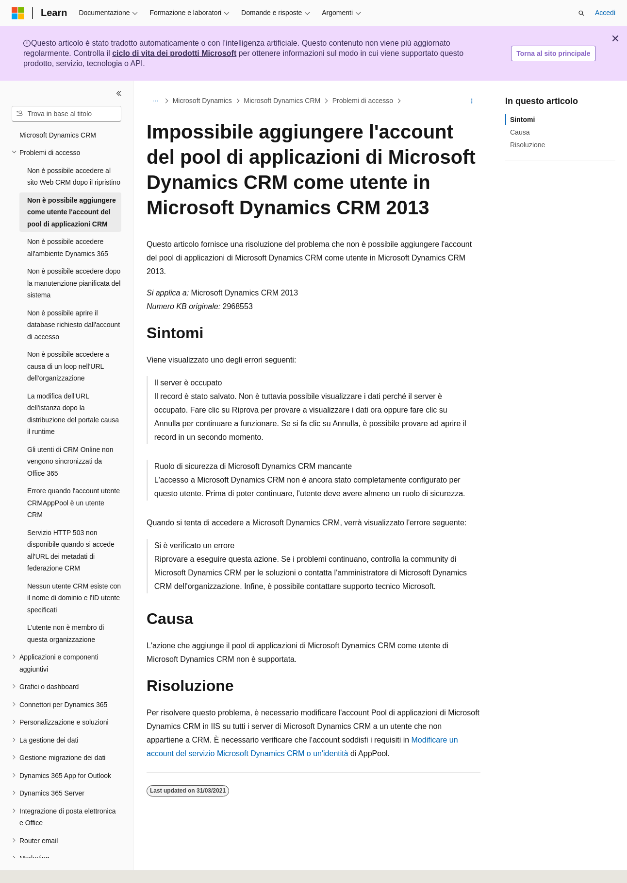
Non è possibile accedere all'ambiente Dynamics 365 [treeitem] (67, 248)
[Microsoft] (18, 13)
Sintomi (522, 119)
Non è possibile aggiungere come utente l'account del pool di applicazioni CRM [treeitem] (71, 212)
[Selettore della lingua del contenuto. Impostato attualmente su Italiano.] (33, 867)
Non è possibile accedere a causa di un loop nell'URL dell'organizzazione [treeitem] (68, 366)
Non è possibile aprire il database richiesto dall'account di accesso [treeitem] (73, 325)
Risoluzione (527, 145)
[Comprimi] (119, 93)
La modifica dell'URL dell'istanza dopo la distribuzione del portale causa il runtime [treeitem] (73, 414)
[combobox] (66, 113)
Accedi (605, 13)
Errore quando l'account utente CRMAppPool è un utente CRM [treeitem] (73, 503)
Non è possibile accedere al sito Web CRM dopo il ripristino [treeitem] (73, 177)
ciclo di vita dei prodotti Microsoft (174, 53)
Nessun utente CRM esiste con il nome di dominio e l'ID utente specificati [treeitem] (74, 598)
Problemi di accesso (362, 101)
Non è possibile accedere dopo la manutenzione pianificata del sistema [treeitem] (73, 283)
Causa (519, 132)
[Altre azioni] (471, 101)
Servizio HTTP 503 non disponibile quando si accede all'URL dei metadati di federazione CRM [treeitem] (71, 550)
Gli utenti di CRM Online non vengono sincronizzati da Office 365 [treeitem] (70, 461)
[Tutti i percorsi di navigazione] (155, 101)
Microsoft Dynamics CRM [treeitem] (57, 135)
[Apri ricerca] (581, 13)
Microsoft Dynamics (202, 101)
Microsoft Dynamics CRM (282, 101)
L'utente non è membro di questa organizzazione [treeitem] (65, 633)
